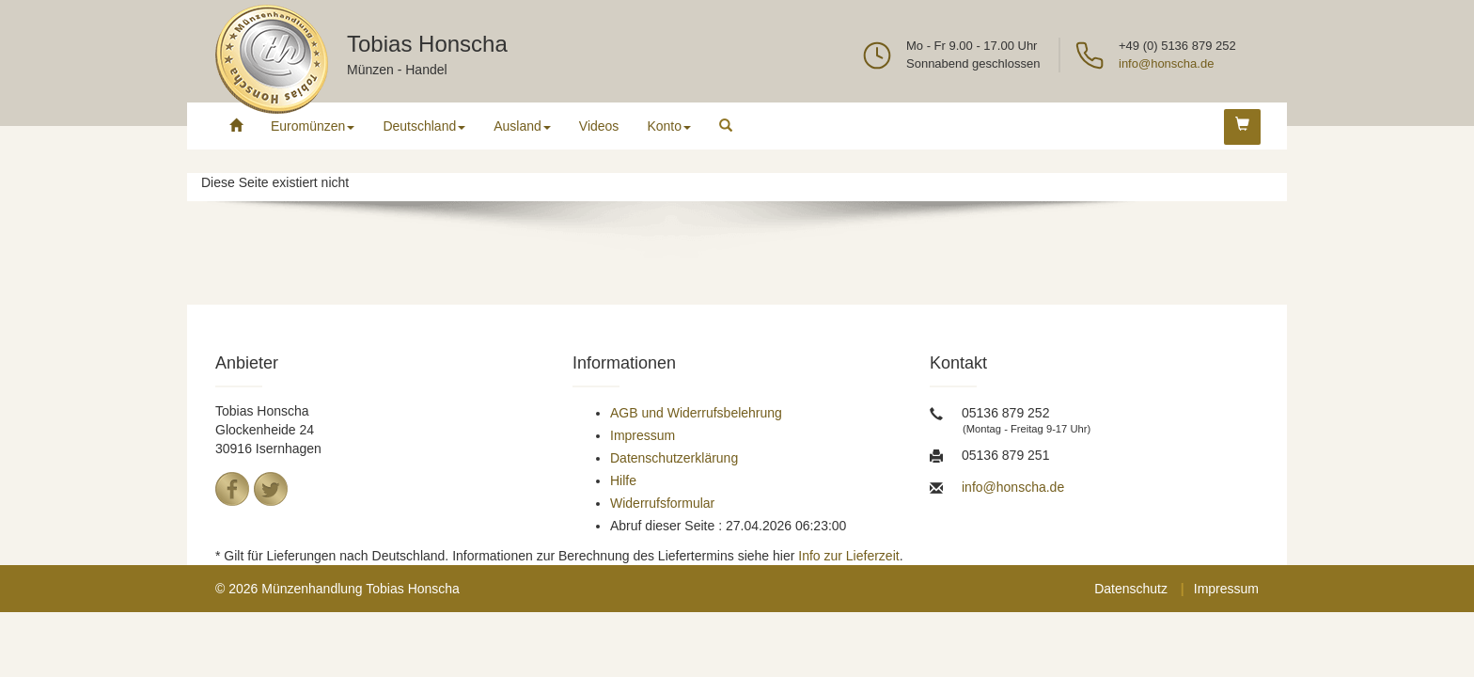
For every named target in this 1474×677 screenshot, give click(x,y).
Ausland (522, 126)
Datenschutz (1131, 588)
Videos (599, 126)
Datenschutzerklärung (674, 457)
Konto (669, 126)
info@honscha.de (1166, 63)
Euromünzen (312, 126)
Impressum (642, 435)
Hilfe (623, 480)
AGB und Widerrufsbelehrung (696, 412)
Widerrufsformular (662, 503)
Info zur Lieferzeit (848, 555)
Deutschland (424, 126)
